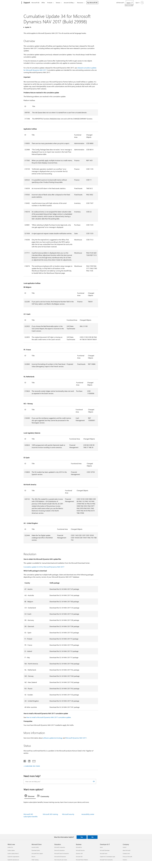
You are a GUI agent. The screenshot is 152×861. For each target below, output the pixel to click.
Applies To (28, 27)
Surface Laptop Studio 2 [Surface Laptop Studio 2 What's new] (13, 853)
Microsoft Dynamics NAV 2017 (76, 738)
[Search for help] (129, 2)
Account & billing (68, 2)
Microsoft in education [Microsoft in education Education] (59, 847)
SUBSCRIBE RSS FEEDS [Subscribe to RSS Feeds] (32, 766)
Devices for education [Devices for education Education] (59, 850)
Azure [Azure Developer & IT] (101, 847)
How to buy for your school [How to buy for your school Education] (60, 859)
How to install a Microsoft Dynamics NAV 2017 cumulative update (48, 717)
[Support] (26, 2)
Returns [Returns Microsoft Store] (33, 856)
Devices (58, 2)
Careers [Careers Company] (124, 847)
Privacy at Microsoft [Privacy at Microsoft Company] (127, 856)
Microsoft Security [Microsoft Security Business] (80, 850)
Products (49, 2)
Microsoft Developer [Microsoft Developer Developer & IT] (105, 850)
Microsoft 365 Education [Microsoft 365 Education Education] (60, 856)
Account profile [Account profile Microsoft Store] (35, 847)
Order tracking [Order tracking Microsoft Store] (35, 859)
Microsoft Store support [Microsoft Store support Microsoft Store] (37, 853)
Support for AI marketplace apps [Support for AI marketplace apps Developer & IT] (107, 856)
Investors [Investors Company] (125, 859)
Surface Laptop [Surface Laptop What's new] (11, 850)
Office (43, 2)
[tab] (30, 796)
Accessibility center (88, 814)
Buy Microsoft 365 (92, 2)
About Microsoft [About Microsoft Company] (126, 850)
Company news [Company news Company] (126, 853)
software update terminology (53, 738)
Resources (80, 2)
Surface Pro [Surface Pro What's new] (10, 847)
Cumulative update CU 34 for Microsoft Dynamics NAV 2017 (44, 567)
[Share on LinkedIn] (28, 760)
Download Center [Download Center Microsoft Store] (36, 850)
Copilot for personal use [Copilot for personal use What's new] (13, 859)
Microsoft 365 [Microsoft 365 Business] (79, 856)
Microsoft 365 (35, 2)
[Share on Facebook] (25, 760)
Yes (82, 837)
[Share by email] (33, 760)
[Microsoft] (14, 2)
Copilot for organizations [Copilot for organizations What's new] (13, 856)
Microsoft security (68, 814)
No (92, 837)
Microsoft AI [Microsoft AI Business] (79, 847)
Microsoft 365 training (50, 814)
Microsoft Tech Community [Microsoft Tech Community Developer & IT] (106, 859)
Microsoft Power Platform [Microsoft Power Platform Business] (82, 859)
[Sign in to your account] (139, 2)
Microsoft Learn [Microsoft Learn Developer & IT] (103, 853)
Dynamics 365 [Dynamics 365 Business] (79, 853)
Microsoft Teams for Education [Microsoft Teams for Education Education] (61, 853)
